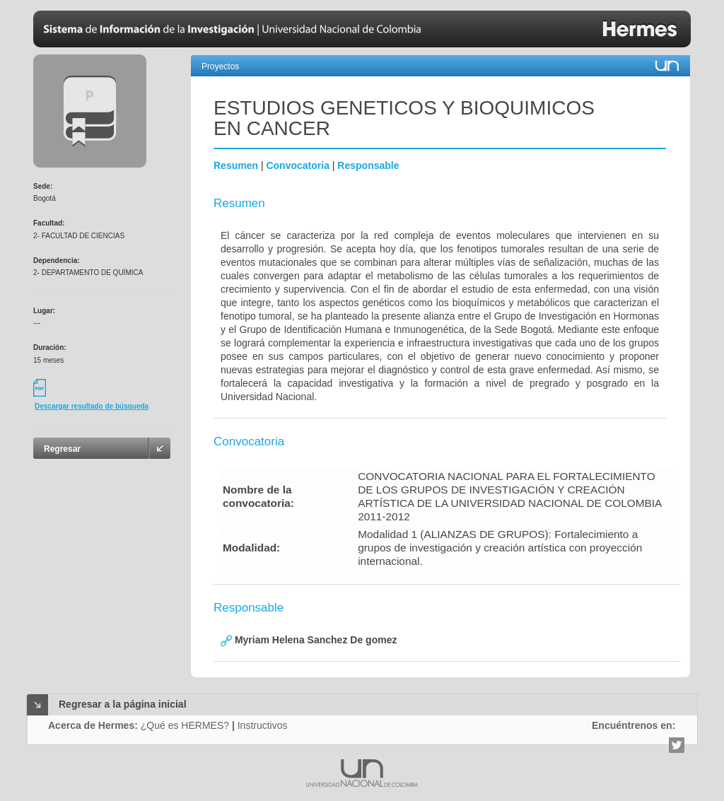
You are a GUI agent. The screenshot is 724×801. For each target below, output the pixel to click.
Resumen (236, 165)
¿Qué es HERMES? (185, 725)
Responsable (368, 165)
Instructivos (263, 725)
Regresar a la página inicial (123, 704)
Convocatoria (297, 165)
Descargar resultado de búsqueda (91, 406)
